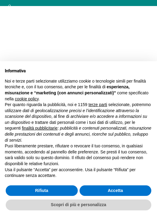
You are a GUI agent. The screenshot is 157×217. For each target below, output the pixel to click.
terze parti (98, 104)
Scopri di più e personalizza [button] (78, 204)
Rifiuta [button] (41, 190)
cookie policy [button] (26, 98)
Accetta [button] (115, 190)
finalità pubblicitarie (40, 128)
